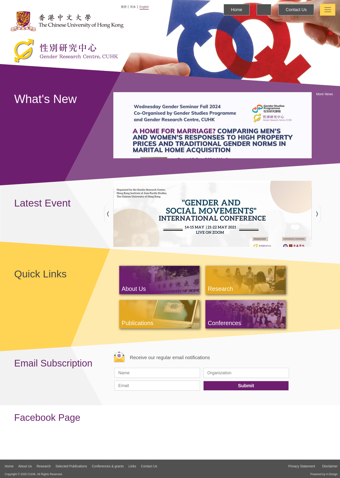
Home (236, 9)
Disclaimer (330, 466)
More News (324, 94)
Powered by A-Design (324, 474)
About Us (25, 466)
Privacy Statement (301, 466)
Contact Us (296, 9)
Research (44, 466)
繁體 (124, 7)
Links (132, 466)
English (144, 7)
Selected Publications (71, 466)
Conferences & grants (108, 466)
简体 (133, 7)
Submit (246, 385)
